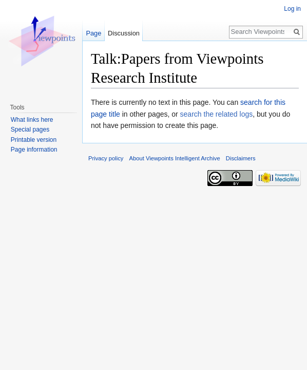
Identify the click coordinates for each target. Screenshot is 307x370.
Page (93, 33)
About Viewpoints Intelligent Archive (174, 158)
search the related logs (216, 114)
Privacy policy (105, 158)
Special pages (30, 129)
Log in (292, 8)
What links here (32, 119)
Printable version (33, 139)
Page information (34, 149)
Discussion (124, 33)
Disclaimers (241, 158)
